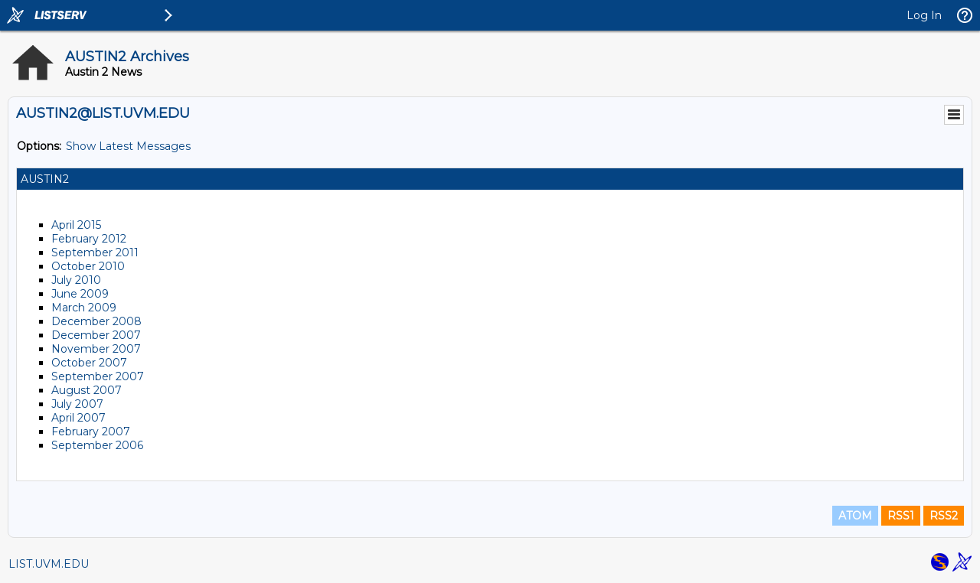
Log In (924, 15)
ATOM (855, 516)
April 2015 (76, 225)
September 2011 (95, 252)
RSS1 (900, 516)
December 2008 (96, 321)
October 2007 (89, 363)
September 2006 (97, 445)
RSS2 (943, 516)
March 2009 (83, 307)
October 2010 (88, 266)
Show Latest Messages (128, 146)
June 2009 (80, 294)
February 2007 (90, 431)
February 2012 (88, 239)
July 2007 (77, 404)
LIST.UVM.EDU (48, 564)
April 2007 (78, 418)
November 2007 (96, 349)
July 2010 (76, 280)
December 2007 (96, 335)
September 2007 (97, 376)
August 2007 (86, 390)
